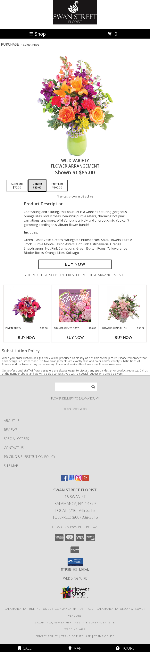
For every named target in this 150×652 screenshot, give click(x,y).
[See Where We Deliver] (75, 409)
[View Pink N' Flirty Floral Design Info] (26, 306)
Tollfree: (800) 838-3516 (75, 517)
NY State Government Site (95, 622)
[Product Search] (76, 386)
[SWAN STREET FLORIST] (75, 23)
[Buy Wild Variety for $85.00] (75, 264)
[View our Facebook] (64, 479)
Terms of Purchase (76, 636)
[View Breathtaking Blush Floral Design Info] (123, 306)
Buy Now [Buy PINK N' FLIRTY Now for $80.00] (26, 337)
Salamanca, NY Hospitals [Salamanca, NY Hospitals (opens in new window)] (73, 609)
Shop (37, 34)
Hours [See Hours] (125, 648)
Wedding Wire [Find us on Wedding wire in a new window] (75, 578)
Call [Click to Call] (24, 648)
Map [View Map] (75, 648)
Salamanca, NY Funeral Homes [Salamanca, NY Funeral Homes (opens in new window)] (28, 609)
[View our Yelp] (85, 479)
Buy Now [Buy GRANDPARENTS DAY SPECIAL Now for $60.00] (75, 337)
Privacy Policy (47, 636)
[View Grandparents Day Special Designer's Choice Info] (75, 306)
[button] (75, 562)
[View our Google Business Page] (71, 479)
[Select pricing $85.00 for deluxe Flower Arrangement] (37, 185)
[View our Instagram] (78, 479)
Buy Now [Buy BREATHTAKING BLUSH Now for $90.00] (123, 337)
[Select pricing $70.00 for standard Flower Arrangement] (17, 185)
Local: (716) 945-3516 (75, 510)
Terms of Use (104, 636)
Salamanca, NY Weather (53, 622)
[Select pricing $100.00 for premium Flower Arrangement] (57, 185)
